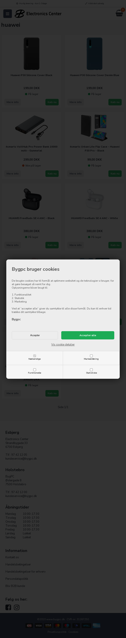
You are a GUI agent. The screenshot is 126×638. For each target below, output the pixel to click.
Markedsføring (91, 359)
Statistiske (91, 372)
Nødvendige (34, 359)
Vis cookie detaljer (63, 345)
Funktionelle (34, 372)
